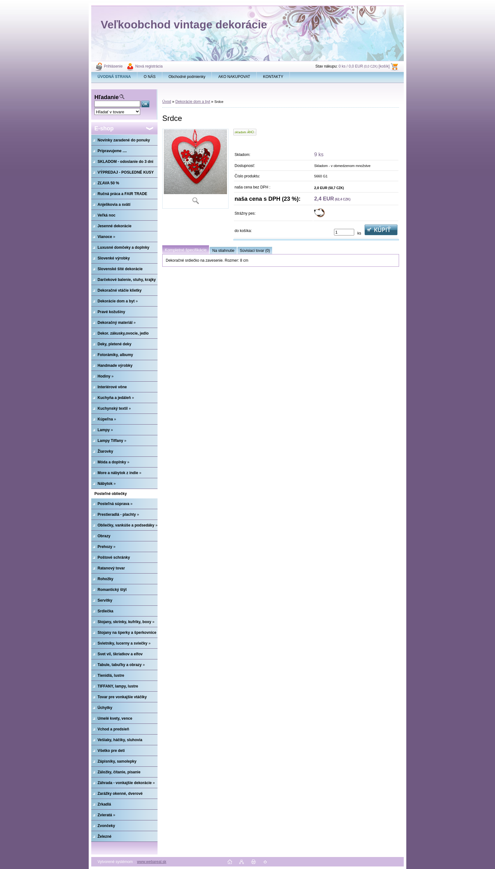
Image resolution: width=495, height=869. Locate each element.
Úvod (166, 101)
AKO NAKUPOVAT (234, 76)
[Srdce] (195, 168)
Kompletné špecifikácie (185, 249)
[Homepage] (114, 76)
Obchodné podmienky (187, 76)
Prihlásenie (113, 66)
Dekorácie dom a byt (192, 101)
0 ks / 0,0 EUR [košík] (364, 66)
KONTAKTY (273, 76)
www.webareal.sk (151, 862)
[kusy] (344, 232)
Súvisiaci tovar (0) (255, 250)
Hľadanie (106, 97)
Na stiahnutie (223, 250)
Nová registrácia (149, 66)
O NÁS (149, 76)
